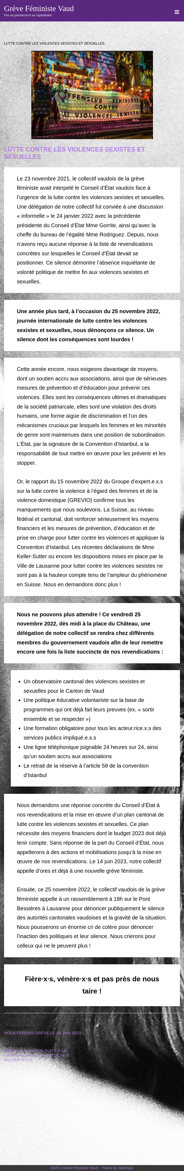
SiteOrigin (125, 1168)
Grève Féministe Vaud (39, 8)
